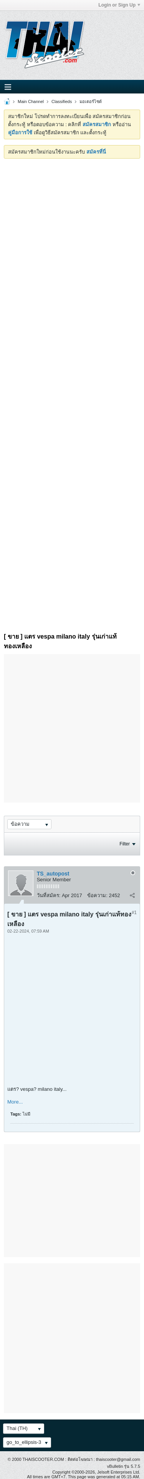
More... (15, 1102)
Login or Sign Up (119, 5)
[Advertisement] (72, 234)
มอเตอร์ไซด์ (90, 101)
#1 (134, 912)
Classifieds (61, 101)
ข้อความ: (97, 895)
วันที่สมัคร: (49, 895)
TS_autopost (53, 873)
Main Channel (31, 101)
